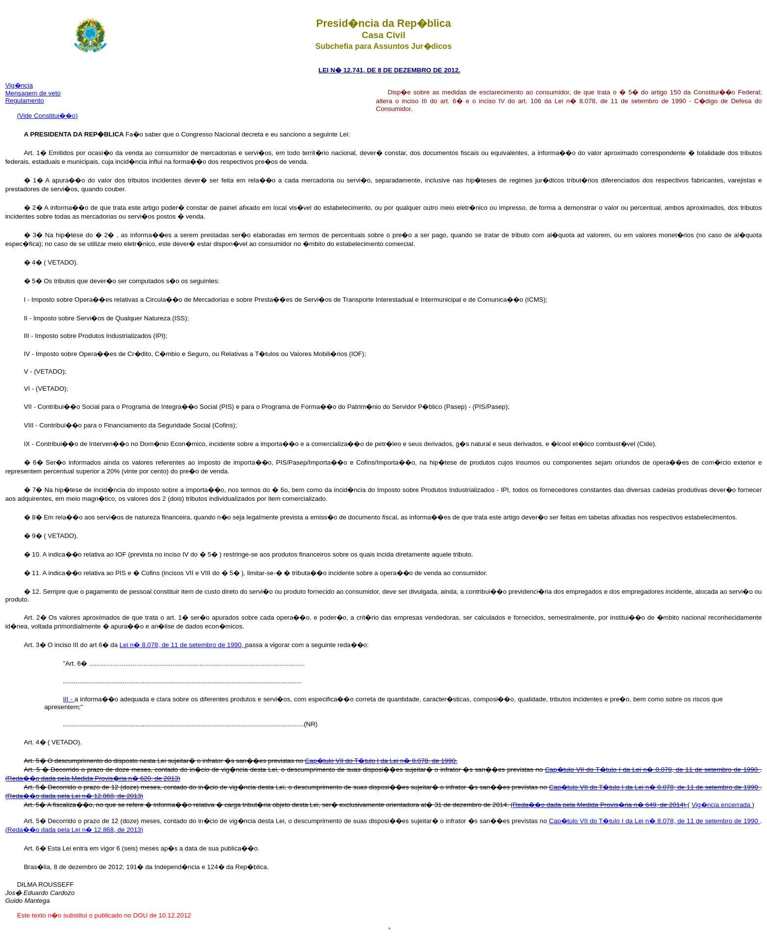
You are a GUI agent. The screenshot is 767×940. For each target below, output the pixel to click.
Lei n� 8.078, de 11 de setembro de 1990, (182, 645)
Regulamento (24, 100)
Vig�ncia (19, 85)
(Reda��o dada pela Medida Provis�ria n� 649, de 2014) (599, 804)
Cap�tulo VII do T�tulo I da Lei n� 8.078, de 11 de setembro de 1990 (652, 769)
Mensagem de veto (33, 93)
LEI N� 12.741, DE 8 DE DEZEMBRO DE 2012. (389, 70)
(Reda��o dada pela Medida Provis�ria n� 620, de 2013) (92, 778)
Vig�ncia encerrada (722, 804)
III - (69, 699)
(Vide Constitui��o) (47, 115)
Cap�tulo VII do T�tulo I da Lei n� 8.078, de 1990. (381, 760)
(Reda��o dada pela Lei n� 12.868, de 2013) (74, 796)
